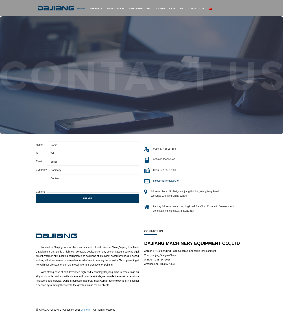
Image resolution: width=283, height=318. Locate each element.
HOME (81, 8)
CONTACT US (196, 8)
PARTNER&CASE (139, 8)
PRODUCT (96, 8)
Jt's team (86, 309)
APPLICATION (115, 8)
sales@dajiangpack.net (166, 180)
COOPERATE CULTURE (169, 8)
